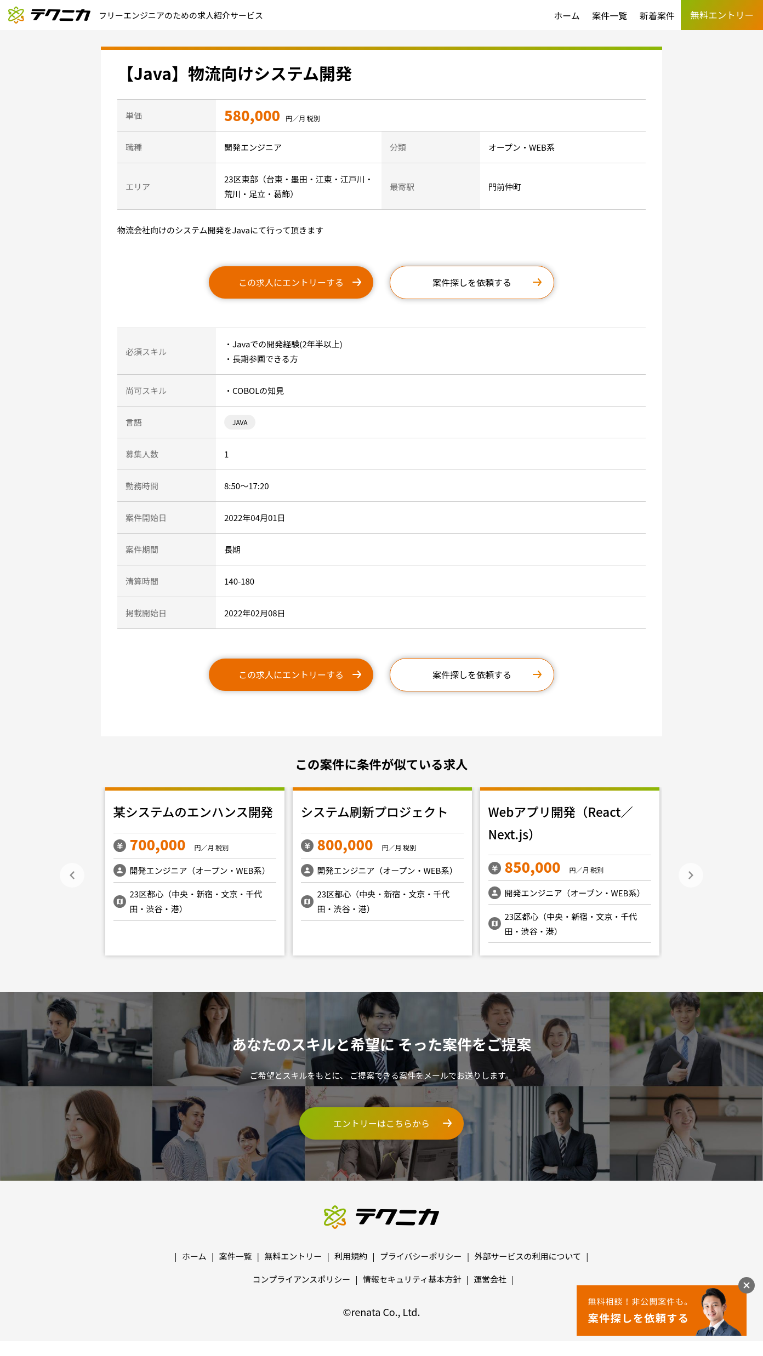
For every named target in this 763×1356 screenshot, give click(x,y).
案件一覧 (609, 15)
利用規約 (350, 1256)
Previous (72, 875)
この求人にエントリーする (291, 282)
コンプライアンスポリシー (302, 1279)
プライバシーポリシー (421, 1256)
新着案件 (657, 15)
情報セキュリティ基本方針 (412, 1279)
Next (691, 875)
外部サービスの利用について (527, 1256)
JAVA (239, 422)
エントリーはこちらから (381, 1123)
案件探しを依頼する (471, 282)
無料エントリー (293, 1256)
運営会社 (490, 1279)
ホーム (567, 15)
